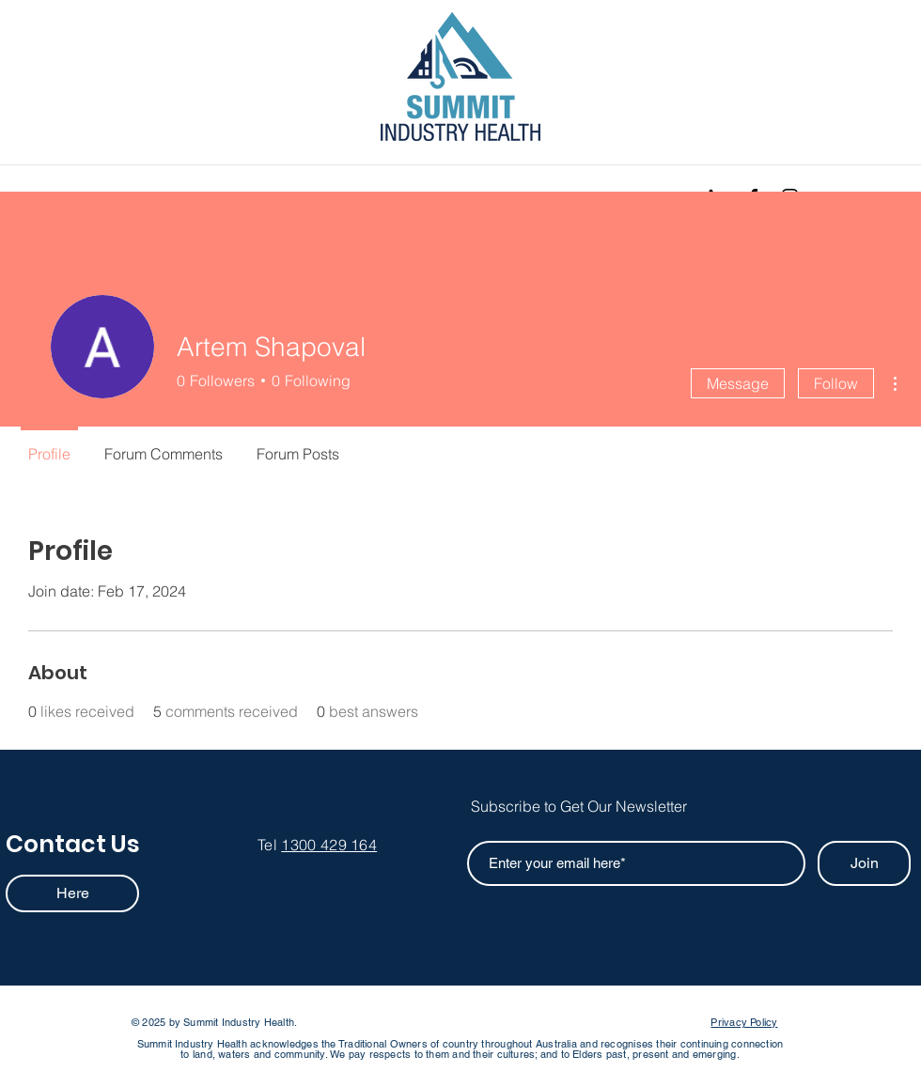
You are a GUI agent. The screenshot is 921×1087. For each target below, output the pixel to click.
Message (738, 383)
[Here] (72, 893)
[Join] (864, 863)
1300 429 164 (329, 844)
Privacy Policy (743, 1022)
